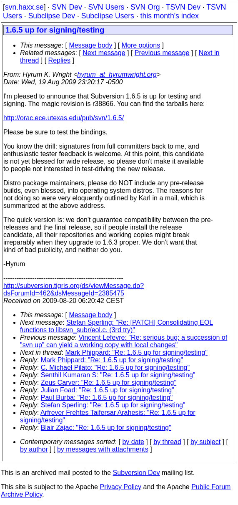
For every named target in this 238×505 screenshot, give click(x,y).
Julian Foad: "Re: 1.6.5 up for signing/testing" (107, 390)
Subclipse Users (107, 16)
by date (133, 441)
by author (34, 449)
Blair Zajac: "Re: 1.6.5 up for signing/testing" (106, 427)
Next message (104, 52)
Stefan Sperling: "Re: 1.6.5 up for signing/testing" (113, 405)
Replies (59, 60)
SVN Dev (67, 7)
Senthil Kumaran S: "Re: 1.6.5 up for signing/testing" (118, 375)
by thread (167, 441)
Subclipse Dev (51, 16)
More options (141, 45)
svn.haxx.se (24, 7)
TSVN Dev (183, 7)
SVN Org (145, 7)
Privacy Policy (120, 486)
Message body (90, 45)
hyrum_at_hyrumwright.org (116, 74)
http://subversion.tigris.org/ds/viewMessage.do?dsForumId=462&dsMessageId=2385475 (73, 289)
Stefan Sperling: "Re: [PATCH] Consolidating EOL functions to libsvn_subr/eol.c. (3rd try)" (116, 326)
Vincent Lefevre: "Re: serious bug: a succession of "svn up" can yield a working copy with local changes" (123, 341)
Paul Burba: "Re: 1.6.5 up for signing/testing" (107, 397)
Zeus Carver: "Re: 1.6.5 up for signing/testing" (108, 382)
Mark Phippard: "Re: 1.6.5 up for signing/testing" (136, 352)
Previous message (162, 52)
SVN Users (106, 7)
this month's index (169, 16)
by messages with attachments (102, 449)
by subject (205, 441)
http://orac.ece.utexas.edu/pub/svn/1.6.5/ (63, 117)
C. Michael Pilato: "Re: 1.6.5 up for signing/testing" (115, 367)
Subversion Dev (136, 472)
